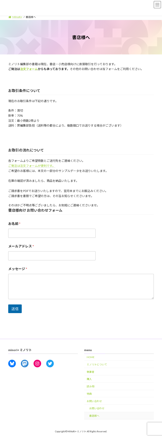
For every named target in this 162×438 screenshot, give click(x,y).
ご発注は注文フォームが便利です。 (31, 166)
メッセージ (17, 269)
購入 (89, 379)
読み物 (90, 386)
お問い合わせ (94, 401)
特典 (89, 393)
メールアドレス (21, 246)
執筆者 (90, 371)
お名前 (14, 224)
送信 (15, 309)
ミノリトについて (97, 364)
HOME (90, 357)
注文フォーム (29, 69)
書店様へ (94, 415)
